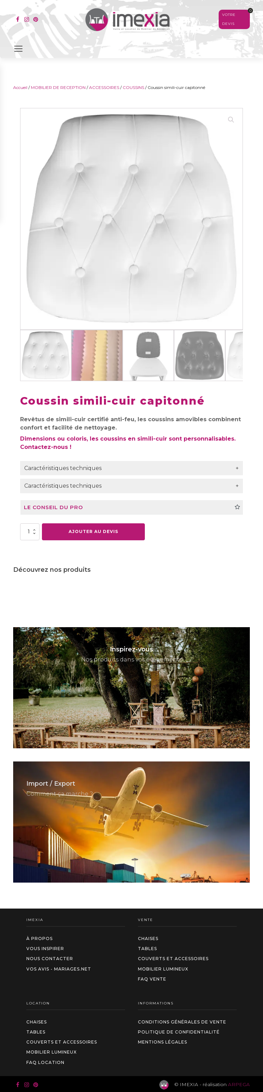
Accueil (20, 87)
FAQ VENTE (152, 979)
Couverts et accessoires (173, 958)
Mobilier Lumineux (163, 969)
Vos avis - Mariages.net (58, 969)
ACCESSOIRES (104, 87)
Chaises (148, 938)
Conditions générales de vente (182, 1022)
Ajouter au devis (93, 531)
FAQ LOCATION (45, 1062)
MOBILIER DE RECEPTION (58, 87)
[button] (231, 120)
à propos (39, 938)
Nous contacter (49, 958)
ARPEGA (239, 1084)
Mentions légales (162, 1042)
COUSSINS (133, 87)
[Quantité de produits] (30, 531)
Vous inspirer (45, 948)
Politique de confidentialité (179, 1032)
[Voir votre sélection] (234, 19)
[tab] (131, 468)
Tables (147, 948)
